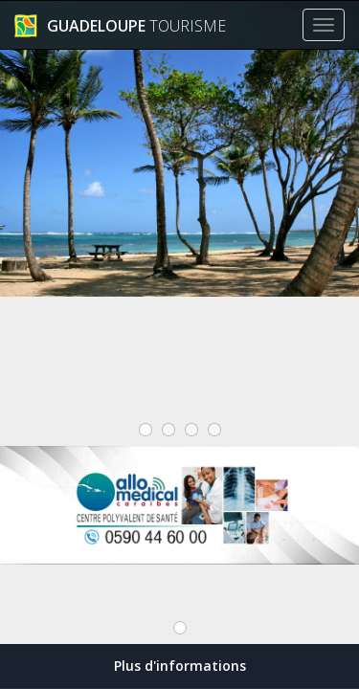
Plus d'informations (180, 665)
